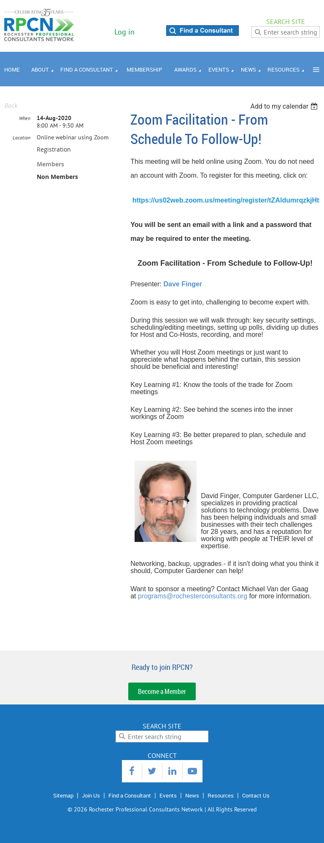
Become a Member (162, 691)
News (192, 795)
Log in (124, 32)
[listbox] (285, 106)
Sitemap (63, 795)
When (24, 118)
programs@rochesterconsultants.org (192, 596)
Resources (221, 795)
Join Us (91, 795)
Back (10, 105)
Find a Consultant (129, 795)
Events (168, 795)
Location (21, 137)
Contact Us (256, 795)
